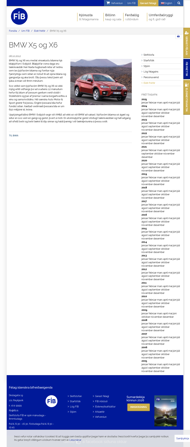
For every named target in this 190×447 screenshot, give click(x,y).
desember (158, 116)
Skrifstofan (76, 396)
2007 (144, 333)
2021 (144, 146)
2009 (144, 310)
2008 (144, 320)
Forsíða (13, 30)
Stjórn (73, 411)
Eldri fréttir (39, 30)
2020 (144, 160)
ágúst (144, 112)
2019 (144, 174)
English (166, 3)
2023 (144, 119)
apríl (165, 102)
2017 (144, 201)
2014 (144, 242)
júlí (178, 102)
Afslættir (99, 411)
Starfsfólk (75, 401)
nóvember (147, 116)
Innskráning (138, 407)
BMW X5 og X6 (58, 30)
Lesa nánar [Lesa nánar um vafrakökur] (75, 440)
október (165, 112)
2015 (144, 228)
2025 (144, 99)
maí (170, 102)
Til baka (13, 135)
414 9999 (16, 405)
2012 (144, 269)
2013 (144, 255)
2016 (144, 214)
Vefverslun (101, 416)
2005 (144, 361)
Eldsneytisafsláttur (105, 406)
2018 (144, 187)
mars (160, 102)
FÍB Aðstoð (101, 401)
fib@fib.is (13, 410)
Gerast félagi (148, 3)
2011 (144, 282)
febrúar (153, 102)
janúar (145, 102)
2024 (144, 106)
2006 (144, 347)
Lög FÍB (74, 406)
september (154, 112)
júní (175, 102)
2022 (144, 133)
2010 (144, 296)
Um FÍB (131, 3)
